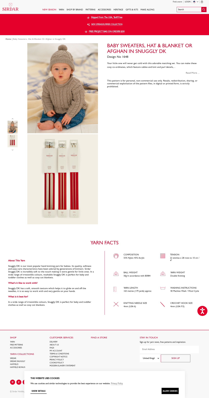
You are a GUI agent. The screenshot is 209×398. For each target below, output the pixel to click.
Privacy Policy (57, 360)
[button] (191, 9)
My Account (56, 351)
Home (8, 39)
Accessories (104, 10)
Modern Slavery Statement (62, 366)
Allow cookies (170, 391)
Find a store (177, 2)
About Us (54, 345)
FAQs (52, 348)
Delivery (53, 342)
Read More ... (193, 73)
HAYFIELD (14, 364)
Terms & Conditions (59, 354)
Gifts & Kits (132, 10)
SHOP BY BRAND (75, 10)
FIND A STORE (99, 337)
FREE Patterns (16, 345)
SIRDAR (13, 358)
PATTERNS (90, 10)
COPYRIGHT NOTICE (58, 357)
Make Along (147, 10)
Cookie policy (57, 363)
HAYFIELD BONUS (17, 367)
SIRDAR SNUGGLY (17, 361)
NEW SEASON (49, 10)
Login (187, 2)
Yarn (61, 10)
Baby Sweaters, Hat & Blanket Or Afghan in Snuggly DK (39, 39)
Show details (39, 391)
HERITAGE (118, 10)
